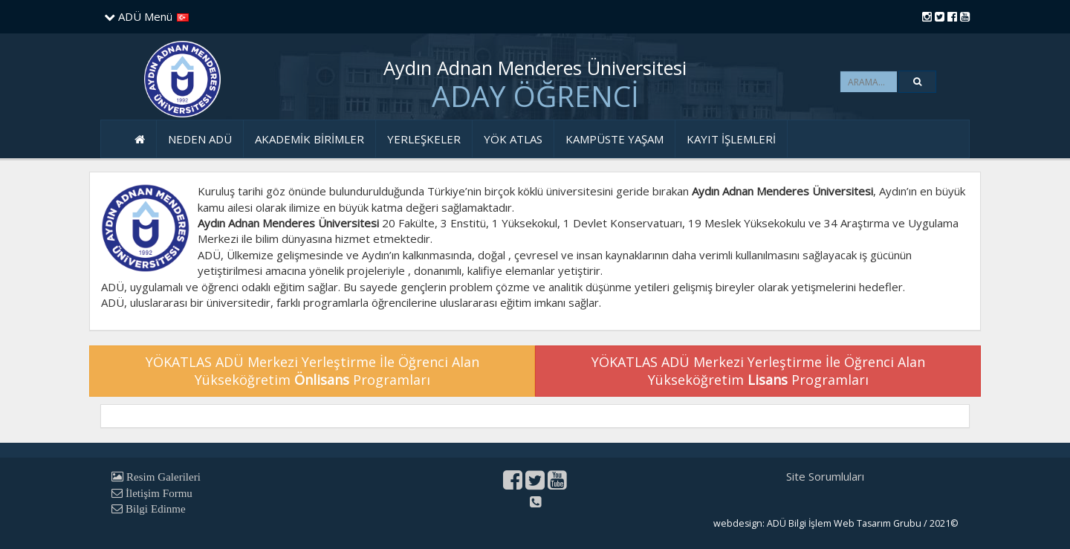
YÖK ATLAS (513, 138)
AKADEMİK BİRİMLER (309, 138)
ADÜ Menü (138, 16)
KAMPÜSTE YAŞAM (614, 138)
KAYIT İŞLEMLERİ (731, 138)
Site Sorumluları (825, 476)
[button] (917, 82)
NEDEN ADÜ (200, 138)
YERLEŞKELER (424, 138)
